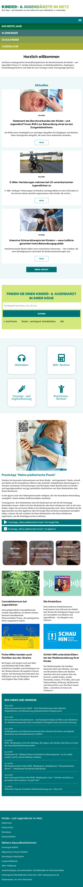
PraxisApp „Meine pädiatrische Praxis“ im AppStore (30, 529)
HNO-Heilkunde (9, 866)
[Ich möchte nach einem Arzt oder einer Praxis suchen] (4, 321)
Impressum (7, 823)
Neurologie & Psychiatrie (13, 856)
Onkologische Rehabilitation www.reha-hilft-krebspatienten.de (30, 875)
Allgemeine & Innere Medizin (15, 852)
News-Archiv (41, 269)
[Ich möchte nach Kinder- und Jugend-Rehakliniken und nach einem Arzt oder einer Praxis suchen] (58, 321)
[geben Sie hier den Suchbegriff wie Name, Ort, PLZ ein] (42, 305)
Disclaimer (6, 832)
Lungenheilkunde (10, 861)
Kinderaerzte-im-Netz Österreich (17, 879)
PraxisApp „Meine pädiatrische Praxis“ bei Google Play (31, 522)
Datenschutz (7, 827)
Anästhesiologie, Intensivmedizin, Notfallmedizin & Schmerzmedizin (33, 870)
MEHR (41, 142)
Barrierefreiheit (9, 837)
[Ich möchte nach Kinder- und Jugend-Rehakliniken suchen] (20, 321)
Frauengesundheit (10, 847)
